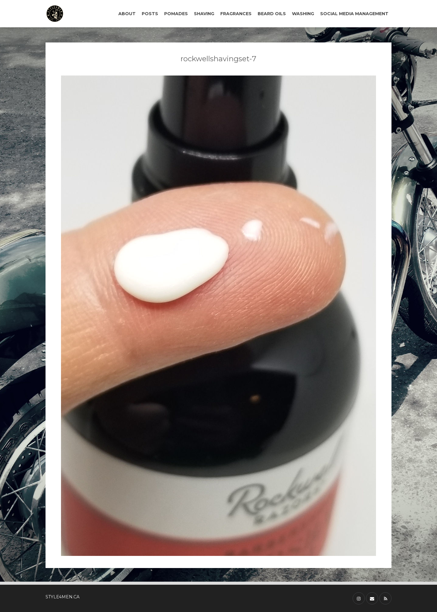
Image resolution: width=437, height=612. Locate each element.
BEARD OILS (272, 13)
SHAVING (204, 13)
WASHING (303, 13)
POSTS (150, 13)
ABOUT (127, 13)
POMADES (176, 13)
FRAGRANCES (236, 13)
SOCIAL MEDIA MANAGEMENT (354, 13)
